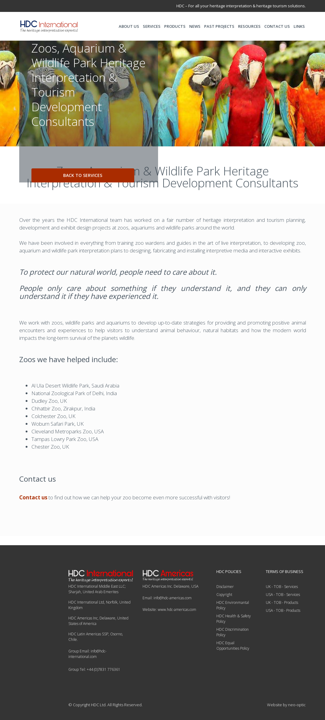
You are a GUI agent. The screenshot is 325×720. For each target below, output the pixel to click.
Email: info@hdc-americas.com (167, 598)
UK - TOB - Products (282, 602)
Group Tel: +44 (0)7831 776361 (94, 669)
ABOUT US (129, 26)
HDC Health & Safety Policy (233, 618)
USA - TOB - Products (283, 610)
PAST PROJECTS (219, 26)
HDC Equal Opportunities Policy (232, 645)
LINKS (299, 26)
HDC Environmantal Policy (232, 605)
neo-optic (297, 704)
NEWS (194, 26)
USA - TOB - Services (283, 594)
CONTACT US (277, 26)
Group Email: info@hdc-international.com (87, 653)
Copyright (224, 594)
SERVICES (152, 26)
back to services (82, 175)
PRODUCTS (175, 26)
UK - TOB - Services (282, 586)
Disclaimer (225, 586)
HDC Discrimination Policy (232, 632)
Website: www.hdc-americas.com (169, 609)
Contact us (33, 497)
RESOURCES (249, 26)
